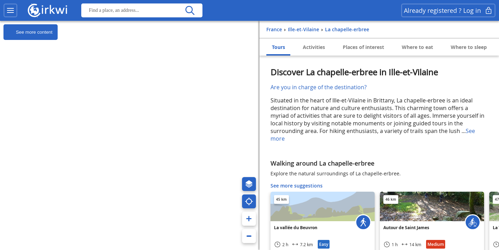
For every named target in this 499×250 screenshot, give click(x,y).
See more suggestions (297, 185)
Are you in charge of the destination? (319, 87)
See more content (27, 32)
